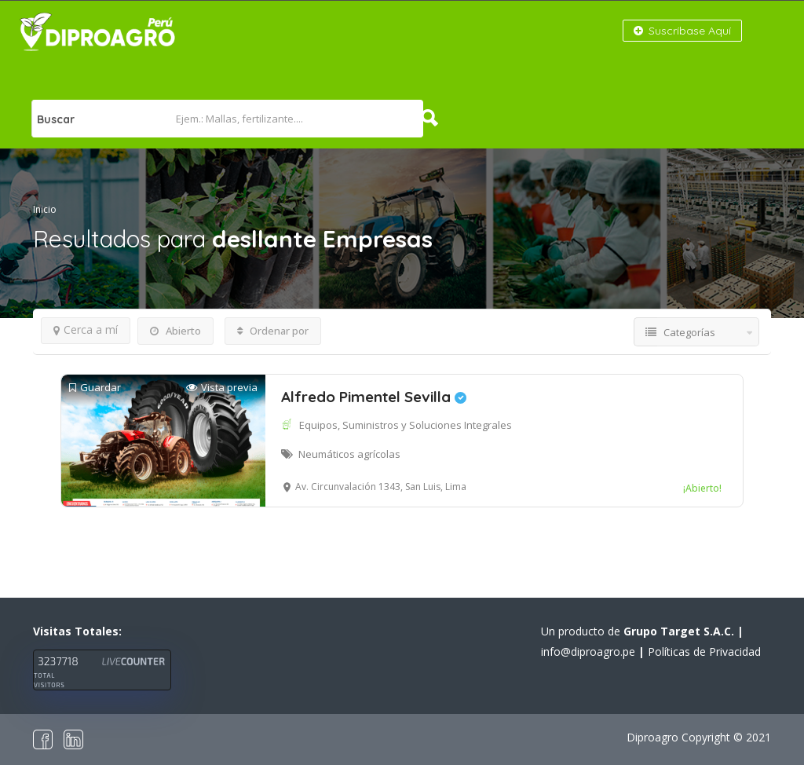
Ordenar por (273, 331)
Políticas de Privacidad (704, 651)
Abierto (175, 331)
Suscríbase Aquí (682, 31)
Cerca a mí (85, 329)
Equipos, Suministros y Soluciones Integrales (405, 425)
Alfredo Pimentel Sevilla (373, 396)
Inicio (45, 209)
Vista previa (222, 387)
